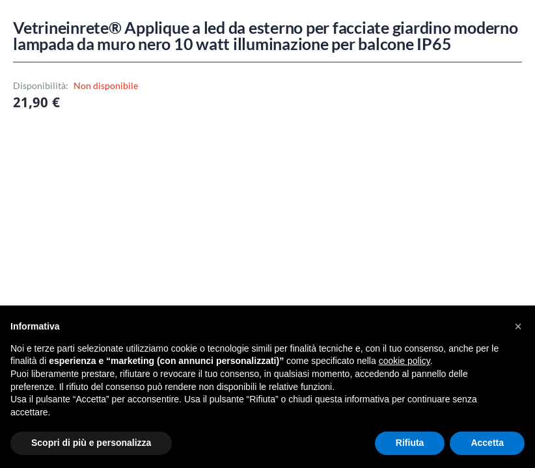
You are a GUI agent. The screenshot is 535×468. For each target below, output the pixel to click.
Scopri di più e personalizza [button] (91, 442)
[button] (518, 326)
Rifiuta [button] (410, 442)
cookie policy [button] (404, 361)
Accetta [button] (487, 442)
